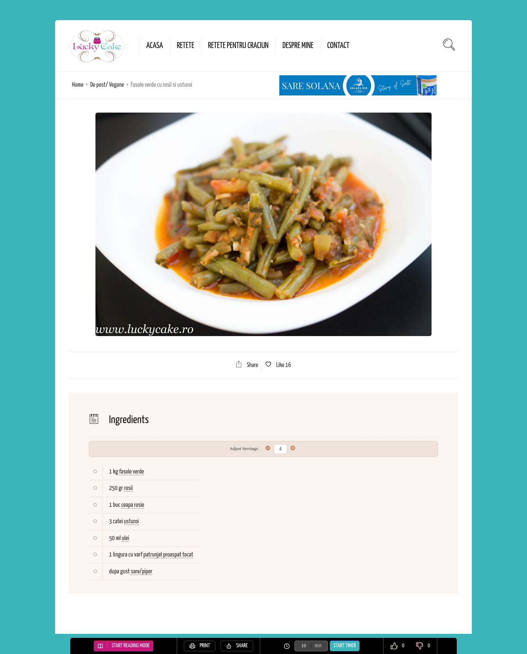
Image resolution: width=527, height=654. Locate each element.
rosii (128, 488)
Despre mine (297, 46)
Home (77, 85)
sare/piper (141, 571)
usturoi (131, 521)
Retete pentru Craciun (238, 46)
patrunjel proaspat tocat (168, 554)
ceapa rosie (132, 505)
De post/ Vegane (107, 85)
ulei (125, 538)
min (318, 646)
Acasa (154, 46)
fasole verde (131, 471)
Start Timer (344, 646)
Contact (338, 46)
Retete (185, 46)
